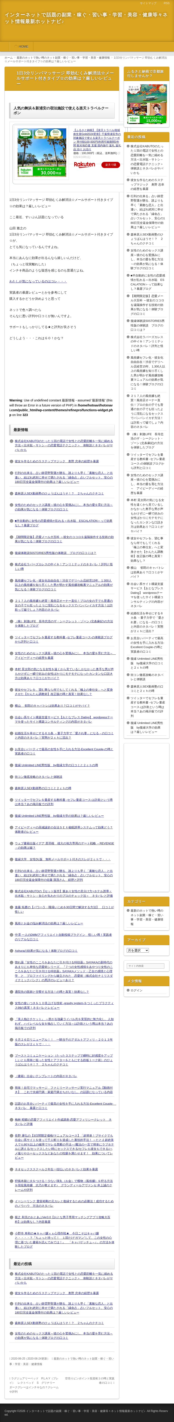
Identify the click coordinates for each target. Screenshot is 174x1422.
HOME (23, 46)
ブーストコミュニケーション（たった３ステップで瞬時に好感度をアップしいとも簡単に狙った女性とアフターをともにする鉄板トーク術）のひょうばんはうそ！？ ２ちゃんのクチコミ (64, 1060)
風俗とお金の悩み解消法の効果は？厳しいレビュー (49, 923)
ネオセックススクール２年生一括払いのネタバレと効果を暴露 (56, 1169)
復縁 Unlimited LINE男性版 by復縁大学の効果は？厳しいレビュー (59, 815)
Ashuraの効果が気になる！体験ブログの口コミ (46, 950)
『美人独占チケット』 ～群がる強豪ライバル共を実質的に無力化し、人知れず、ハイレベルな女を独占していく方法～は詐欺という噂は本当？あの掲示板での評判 (64, 1023)
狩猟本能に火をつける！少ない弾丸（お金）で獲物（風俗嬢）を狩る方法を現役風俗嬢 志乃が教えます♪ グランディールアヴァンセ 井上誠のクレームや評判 (64, 1185)
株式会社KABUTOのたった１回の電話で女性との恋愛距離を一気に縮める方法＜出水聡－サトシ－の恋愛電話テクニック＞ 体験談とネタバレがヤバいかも (64, 445)
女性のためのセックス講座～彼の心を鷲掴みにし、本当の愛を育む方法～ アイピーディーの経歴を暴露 (147, 484)
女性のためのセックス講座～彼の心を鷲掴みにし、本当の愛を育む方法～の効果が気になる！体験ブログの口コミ (147, 259)
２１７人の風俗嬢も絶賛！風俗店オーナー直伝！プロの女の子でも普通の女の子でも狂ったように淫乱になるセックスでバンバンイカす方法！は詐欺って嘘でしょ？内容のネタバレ (64, 605)
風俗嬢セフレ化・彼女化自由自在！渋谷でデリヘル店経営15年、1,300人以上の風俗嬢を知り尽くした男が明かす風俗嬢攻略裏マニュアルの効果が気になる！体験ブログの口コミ (64, 585)
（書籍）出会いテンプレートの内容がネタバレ (46, 1076)
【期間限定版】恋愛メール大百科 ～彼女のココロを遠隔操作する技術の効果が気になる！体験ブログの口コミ (147, 304)
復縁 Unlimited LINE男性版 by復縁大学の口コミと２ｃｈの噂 (56, 765)
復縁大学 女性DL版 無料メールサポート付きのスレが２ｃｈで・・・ (63, 859)
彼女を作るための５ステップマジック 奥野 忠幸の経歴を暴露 (57, 461)
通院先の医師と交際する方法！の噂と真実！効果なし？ (52, 991)
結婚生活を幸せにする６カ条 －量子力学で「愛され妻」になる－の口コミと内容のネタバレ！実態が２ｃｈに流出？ (147, 622)
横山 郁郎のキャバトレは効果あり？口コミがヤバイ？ (52, 705)
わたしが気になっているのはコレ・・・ (38, 281)
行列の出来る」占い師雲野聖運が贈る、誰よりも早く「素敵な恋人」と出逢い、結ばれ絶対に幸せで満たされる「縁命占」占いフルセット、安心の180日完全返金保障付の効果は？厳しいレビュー (64, 477)
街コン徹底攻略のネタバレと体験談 (38, 776)
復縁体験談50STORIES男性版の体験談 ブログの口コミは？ (55, 553)
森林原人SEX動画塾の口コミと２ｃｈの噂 (43, 788)
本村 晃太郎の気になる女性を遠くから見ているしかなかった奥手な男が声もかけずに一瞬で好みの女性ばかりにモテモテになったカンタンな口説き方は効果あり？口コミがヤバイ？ (64, 673)
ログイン (136, 990)
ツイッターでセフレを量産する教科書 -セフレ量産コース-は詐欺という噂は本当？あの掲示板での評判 (148, 707)
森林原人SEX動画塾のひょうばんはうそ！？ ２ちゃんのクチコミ (59, 493)
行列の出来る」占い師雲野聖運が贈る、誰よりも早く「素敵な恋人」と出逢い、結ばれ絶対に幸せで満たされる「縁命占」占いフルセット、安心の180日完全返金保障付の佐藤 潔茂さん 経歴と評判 (64, 875)
